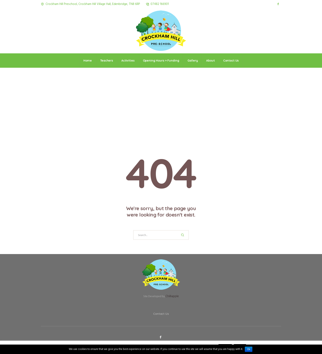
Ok (248, 349)
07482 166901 (160, 4)
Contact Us (161, 314)
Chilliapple (172, 296)
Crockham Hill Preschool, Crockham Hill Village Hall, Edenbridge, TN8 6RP (93, 4)
